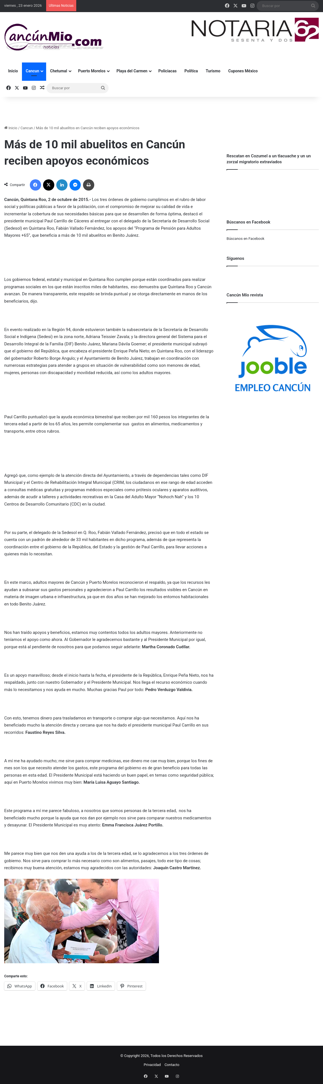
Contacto (172, 1065)
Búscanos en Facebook (245, 238)
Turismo (213, 71)
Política (191, 71)
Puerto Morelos (92, 71)
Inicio (13, 71)
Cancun (32, 71)
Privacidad (152, 1065)
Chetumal (58, 71)
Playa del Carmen (131, 71)
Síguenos (235, 258)
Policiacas (167, 71)
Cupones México (243, 71)
